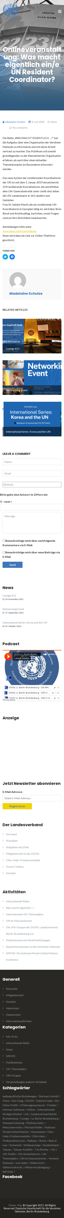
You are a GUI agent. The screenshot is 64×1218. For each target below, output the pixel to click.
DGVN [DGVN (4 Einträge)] (30, 1100)
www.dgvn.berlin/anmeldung (19, 231)
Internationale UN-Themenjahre (24, 914)
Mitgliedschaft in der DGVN (22, 853)
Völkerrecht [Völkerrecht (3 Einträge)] (37, 1162)
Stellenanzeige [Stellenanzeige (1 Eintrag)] (32, 1145)
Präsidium (12, 840)
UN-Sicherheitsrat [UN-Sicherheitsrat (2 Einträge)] (29, 1154)
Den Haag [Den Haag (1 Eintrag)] (17, 1100)
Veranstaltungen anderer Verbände (26, 1081)
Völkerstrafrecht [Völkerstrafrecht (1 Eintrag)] (12, 1167)
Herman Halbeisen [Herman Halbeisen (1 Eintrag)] (14, 1109)
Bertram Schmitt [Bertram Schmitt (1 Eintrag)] (49, 1096)
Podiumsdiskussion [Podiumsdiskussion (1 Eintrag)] (14, 1140)
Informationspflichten (19, 1021)
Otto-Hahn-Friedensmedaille (23, 860)
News (54, 121)
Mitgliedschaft (15, 995)
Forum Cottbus (15, 866)
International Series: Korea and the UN (25, 622)
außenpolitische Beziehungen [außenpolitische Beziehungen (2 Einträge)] (20, 1096)
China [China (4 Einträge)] (6, 1100)
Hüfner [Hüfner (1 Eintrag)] (31, 1109)
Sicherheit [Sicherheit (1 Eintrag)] (15, 1145)
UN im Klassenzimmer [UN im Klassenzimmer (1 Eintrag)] (33, 1158)
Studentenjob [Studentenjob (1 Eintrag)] (51, 1145)
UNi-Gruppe (13, 1075)
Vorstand (11, 834)
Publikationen (14, 1062)
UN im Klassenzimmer (19, 920)
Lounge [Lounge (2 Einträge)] (24, 1118)
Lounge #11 (9, 595)
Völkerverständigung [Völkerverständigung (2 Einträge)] (37, 1167)
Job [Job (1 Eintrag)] (26, 1114)
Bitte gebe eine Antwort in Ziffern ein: (24, 494)
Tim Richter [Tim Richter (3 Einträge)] (42, 1149)
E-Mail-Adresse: (13, 791)
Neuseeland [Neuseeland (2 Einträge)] (38, 1131)
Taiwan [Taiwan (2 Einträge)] (7, 1149)
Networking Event (13, 609)
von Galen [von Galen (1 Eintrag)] (21, 1162)
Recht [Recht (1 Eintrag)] (42, 1140)
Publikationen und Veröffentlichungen (28, 940)
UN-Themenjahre (16, 1068)
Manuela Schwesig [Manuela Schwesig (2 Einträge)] (13, 1122)
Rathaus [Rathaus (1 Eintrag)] (32, 1140)
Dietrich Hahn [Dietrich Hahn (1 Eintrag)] (44, 1100)
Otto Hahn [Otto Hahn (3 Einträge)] (38, 1136)
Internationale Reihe (17, 901)
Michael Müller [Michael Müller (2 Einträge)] (33, 1127)
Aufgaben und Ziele (17, 847)
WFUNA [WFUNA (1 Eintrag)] (8, 1171)
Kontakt (11, 873)
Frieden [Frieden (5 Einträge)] (51, 1105)
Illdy (19, 1205)
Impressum (12, 1008)
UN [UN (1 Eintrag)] (53, 1149)
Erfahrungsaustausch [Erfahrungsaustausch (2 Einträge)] (32, 1105)
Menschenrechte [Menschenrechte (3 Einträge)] (12, 1127)
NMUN (10, 1056)
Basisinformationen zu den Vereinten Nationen (33, 946)
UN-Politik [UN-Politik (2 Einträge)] (9, 1154)
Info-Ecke (12, 1036)
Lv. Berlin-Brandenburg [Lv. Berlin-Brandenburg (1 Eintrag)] (44, 1118)
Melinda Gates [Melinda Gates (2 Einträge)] (35, 1122)
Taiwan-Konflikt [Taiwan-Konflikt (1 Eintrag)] (22, 1149)
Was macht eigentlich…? (20, 907)
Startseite (11, 988)
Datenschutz (13, 1014)
